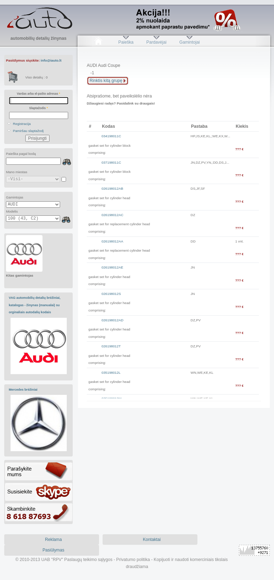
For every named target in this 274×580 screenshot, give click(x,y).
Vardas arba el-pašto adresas (38, 93)
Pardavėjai (156, 42)
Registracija (22, 124)
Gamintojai (189, 42)
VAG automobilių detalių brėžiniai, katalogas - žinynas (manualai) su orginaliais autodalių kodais (34, 305)
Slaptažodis (38, 108)
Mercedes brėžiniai (23, 389)
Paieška (125, 42)
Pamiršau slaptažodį (28, 131)
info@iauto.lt (51, 60)
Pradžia (98, 42)
